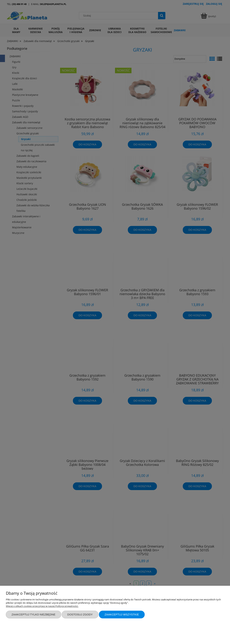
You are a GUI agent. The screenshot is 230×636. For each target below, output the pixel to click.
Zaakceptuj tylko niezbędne (33, 614)
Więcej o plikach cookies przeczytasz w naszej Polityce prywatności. (42, 606)
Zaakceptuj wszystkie (122, 614)
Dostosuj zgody (80, 614)
